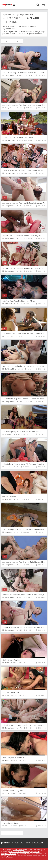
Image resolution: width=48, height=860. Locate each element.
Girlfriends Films (10, 369)
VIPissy (7, 663)
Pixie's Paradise (10, 141)
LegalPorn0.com (14, 31)
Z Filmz (7, 336)
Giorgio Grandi (10, 75)
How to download (35, 843)
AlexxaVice (8, 304)
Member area (18, 843)
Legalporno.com (6, 4)
